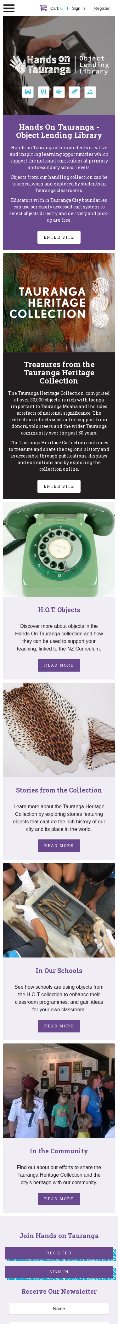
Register (102, 8)
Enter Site (59, 237)
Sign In (78, 8)
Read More (59, 665)
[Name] (59, 1309)
